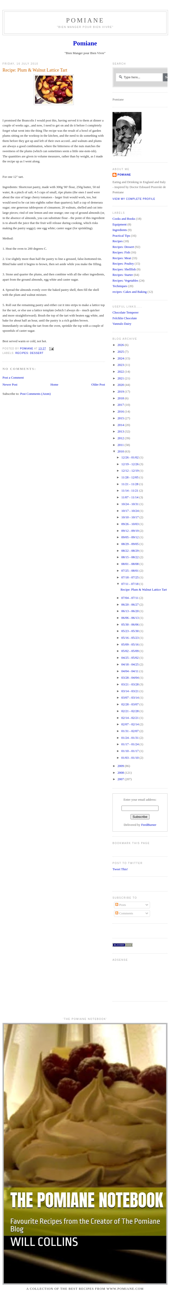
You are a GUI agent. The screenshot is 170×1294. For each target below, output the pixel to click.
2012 (121, 438)
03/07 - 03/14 (130, 697)
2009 (121, 766)
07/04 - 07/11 (130, 598)
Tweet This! (120, 869)
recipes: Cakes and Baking (129, 292)
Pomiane (85, 20)
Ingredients (119, 230)
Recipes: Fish (121, 252)
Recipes (117, 241)
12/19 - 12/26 (130, 464)
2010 (121, 451)
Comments (124, 913)
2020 (121, 385)
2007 (121, 779)
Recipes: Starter (122, 275)
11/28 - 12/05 (130, 477)
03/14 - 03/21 (130, 691)
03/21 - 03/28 (130, 684)
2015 (121, 418)
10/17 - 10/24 (130, 511)
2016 (121, 411)
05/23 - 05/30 (130, 631)
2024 (121, 358)
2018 (121, 398)
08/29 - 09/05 (130, 544)
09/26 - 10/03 (130, 524)
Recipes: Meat (121, 258)
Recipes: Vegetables (125, 280)
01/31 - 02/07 (130, 731)
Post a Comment (13, 377)
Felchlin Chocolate (124, 318)
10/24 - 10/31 (130, 504)
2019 (121, 391)
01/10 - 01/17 (130, 751)
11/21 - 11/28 (130, 484)
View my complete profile (133, 199)
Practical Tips (121, 235)
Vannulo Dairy (121, 323)
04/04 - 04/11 (130, 671)
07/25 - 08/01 (130, 570)
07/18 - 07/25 (130, 577)
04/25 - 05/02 (130, 657)
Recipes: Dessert (29, 353)
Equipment (119, 224)
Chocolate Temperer (125, 312)
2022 (121, 371)
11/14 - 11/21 (130, 490)
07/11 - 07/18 (130, 584)
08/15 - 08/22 (130, 557)
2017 (121, 405)
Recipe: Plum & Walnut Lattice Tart (143, 589)
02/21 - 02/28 (130, 711)
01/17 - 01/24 (130, 744)
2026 (121, 345)
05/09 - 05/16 (130, 644)
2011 (121, 445)
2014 (121, 425)
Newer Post (10, 384)
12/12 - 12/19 (130, 470)
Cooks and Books (123, 218)
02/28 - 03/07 (130, 704)
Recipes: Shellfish (124, 269)
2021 (121, 378)
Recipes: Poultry (123, 263)
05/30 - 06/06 (130, 624)
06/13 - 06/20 (130, 611)
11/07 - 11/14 (130, 497)
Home (54, 384)
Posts (120, 905)
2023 (121, 365)
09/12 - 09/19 (130, 531)
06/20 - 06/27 (130, 604)
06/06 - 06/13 (130, 618)
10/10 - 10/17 (130, 517)
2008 (121, 772)
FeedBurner (148, 825)
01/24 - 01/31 (130, 738)
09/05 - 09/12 (130, 537)
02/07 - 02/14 (130, 724)
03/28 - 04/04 (130, 677)
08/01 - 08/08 (130, 564)
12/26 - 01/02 (130, 457)
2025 (121, 351)
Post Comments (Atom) (35, 394)
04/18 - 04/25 (130, 664)
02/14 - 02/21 (130, 718)
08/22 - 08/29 (130, 550)
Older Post (98, 384)
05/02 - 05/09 (130, 651)
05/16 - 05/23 (130, 638)
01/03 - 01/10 (130, 757)
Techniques (119, 286)
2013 (121, 431)
